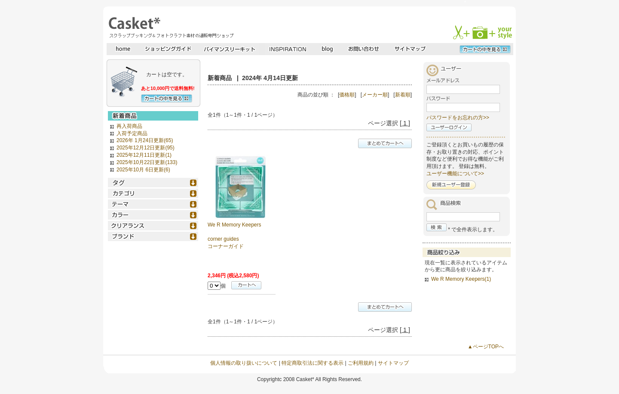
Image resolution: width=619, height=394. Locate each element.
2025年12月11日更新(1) (144, 155)
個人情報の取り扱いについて (243, 363)
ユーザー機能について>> (455, 174)
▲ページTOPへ (486, 347)
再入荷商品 (129, 126)
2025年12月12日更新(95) (145, 148)
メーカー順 (375, 95)
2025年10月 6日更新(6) (143, 170)
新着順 (403, 95)
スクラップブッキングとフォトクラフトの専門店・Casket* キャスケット (170, 27)
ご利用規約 (361, 363)
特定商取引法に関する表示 (312, 363)
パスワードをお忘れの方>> (457, 118)
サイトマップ (393, 363)
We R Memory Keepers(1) (461, 279)
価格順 (347, 95)
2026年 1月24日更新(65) (144, 140)
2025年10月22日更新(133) (146, 162)
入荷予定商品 (131, 133)
